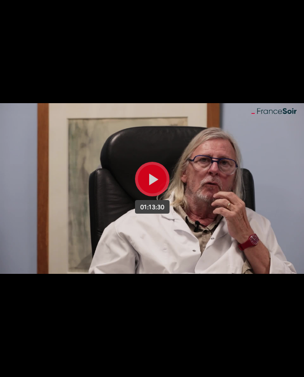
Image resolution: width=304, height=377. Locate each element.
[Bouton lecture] (152, 179)
